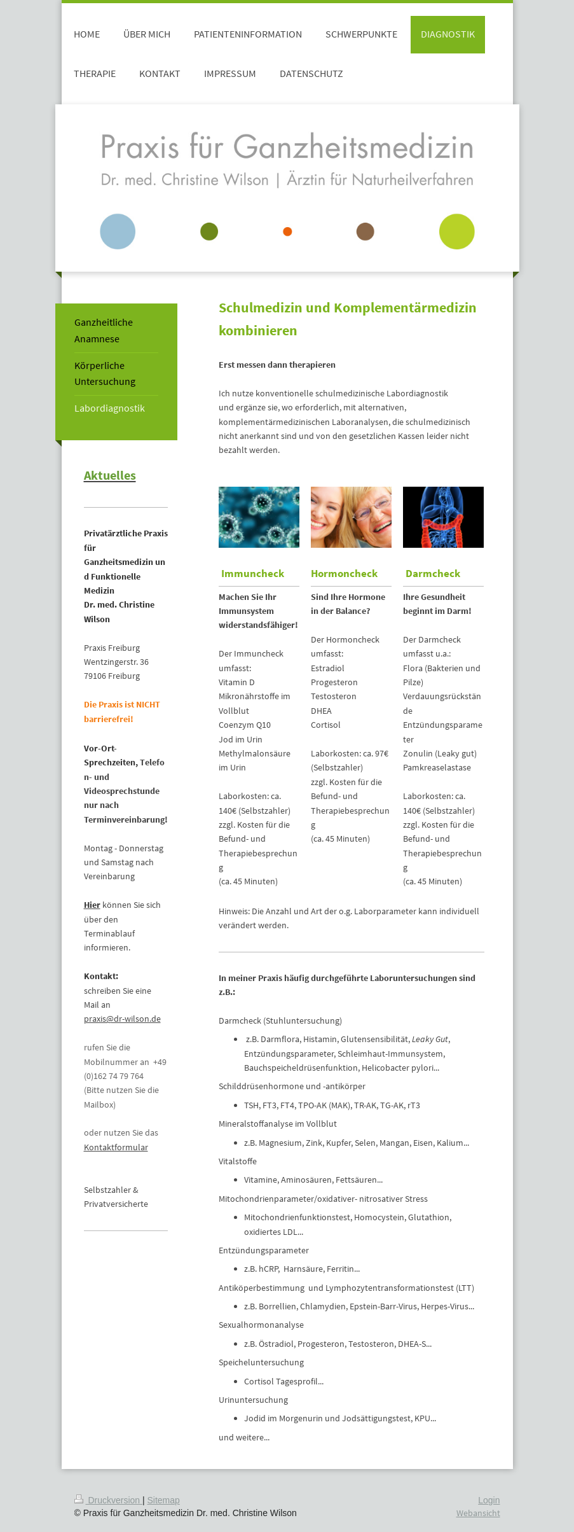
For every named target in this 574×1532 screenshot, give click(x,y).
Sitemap (163, 1500)
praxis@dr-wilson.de (122, 1018)
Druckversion (108, 1500)
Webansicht (478, 1513)
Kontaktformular (116, 1147)
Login (489, 1500)
